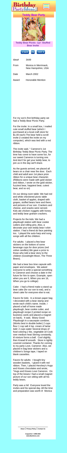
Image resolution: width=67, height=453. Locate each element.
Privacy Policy (31, 429)
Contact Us (41, 429)
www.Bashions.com (33, 436)
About (22, 429)
